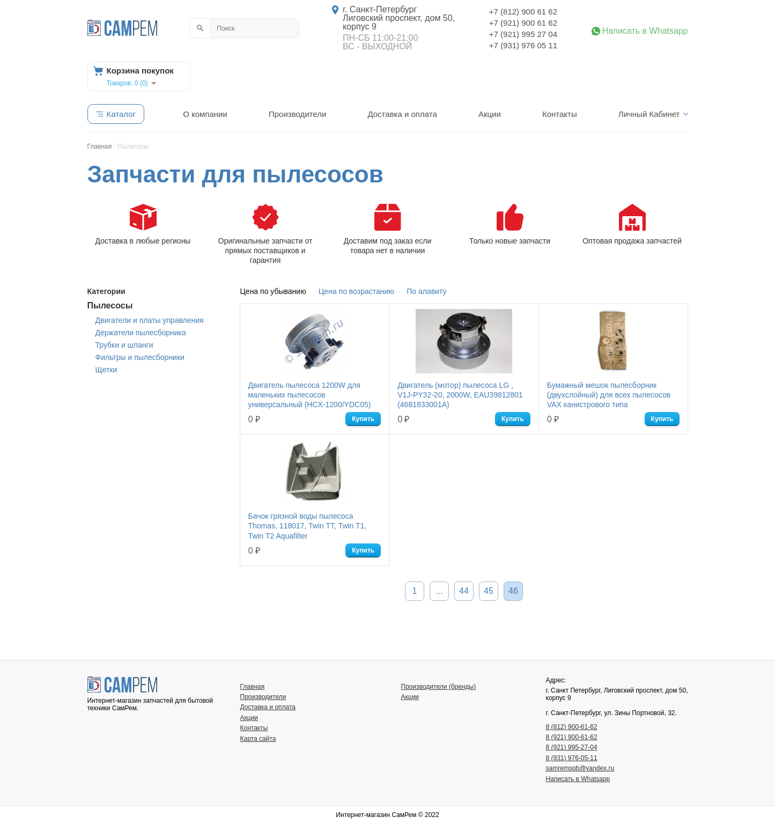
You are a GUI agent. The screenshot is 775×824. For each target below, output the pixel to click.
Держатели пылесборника (140, 332)
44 (464, 590)
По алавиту (426, 291)
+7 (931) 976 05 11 (523, 45)
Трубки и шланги (124, 345)
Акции (489, 114)
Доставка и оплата (402, 114)
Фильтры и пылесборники (139, 357)
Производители (297, 114)
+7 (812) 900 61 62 (523, 11)
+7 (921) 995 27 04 (523, 34)
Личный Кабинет (649, 114)
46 (513, 590)
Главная (252, 686)
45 (488, 590)
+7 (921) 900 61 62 (523, 22)
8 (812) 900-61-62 (571, 727)
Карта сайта (258, 738)
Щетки (106, 369)
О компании (205, 114)
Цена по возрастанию (356, 291)
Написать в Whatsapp (645, 31)
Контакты (559, 114)
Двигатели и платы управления (149, 320)
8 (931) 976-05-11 (571, 758)
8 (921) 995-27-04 (571, 747)
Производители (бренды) (438, 686)
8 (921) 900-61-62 (571, 737)
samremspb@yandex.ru (580, 768)
